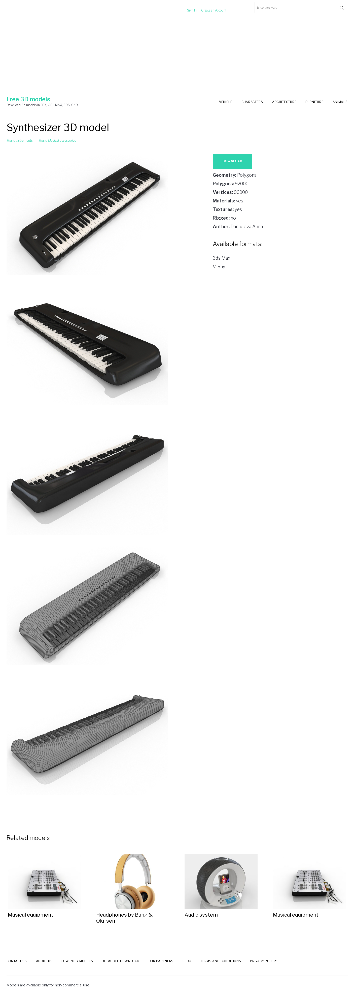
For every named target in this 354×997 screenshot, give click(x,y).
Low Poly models (77, 961)
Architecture (284, 102)
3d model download (120, 961)
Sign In (185, 8)
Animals (340, 102)
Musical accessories (62, 140)
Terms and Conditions (220, 961)
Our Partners (161, 961)
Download (232, 161)
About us (44, 961)
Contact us (17, 961)
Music (43, 140)
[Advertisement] (177, 53)
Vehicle (225, 102)
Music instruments (20, 140)
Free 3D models (28, 99)
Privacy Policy (263, 961)
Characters (252, 102)
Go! (342, 8)
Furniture (314, 102)
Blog (187, 961)
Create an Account (207, 8)
